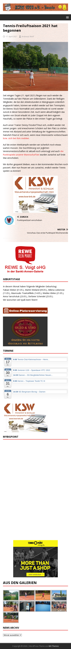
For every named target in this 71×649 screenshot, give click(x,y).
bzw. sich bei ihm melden (16, 138)
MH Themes (54, 646)
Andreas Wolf (28, 36)
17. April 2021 (11, 36)
